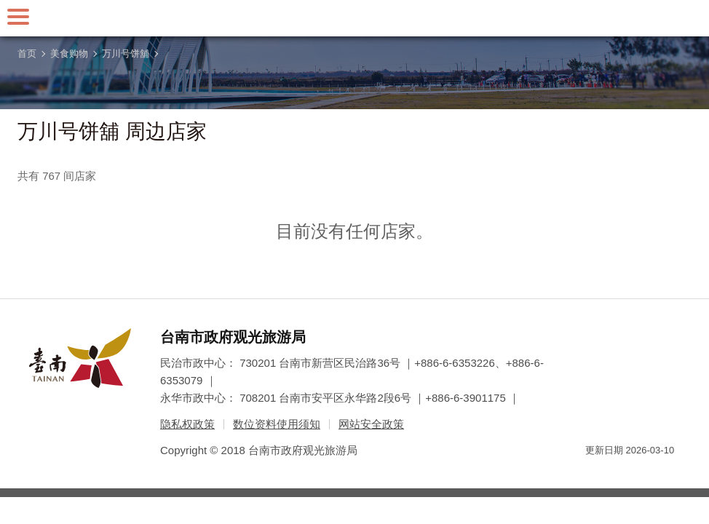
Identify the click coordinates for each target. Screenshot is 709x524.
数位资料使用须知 (276, 424)
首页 (26, 53)
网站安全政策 (371, 424)
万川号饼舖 (125, 53)
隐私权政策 (187, 424)
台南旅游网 (354, 18)
